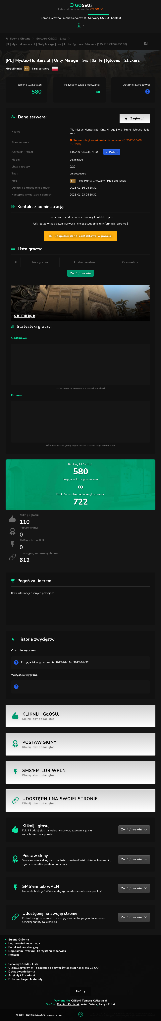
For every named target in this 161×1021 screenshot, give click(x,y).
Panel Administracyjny (23, 947)
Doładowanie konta (21, 972)
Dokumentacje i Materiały (25, 979)
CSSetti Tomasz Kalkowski (89, 1001)
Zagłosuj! (134, 118)
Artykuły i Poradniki (21, 975)
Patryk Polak (107, 1004)
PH (72, 180)
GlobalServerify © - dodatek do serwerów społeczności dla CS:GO (53, 968)
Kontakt (116, 18)
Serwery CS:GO (98, 18)
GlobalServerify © (74, 18)
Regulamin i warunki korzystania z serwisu (37, 951)
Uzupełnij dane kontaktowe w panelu (80, 236)
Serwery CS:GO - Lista (51, 39)
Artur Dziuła (89, 1004)
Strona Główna (51, 18)
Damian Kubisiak (68, 1004)
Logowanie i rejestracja (24, 943)
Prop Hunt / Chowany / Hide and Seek (102, 181)
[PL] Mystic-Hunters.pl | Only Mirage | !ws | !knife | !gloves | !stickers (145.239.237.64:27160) (66, 44)
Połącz (112, 152)
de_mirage (76, 160)
